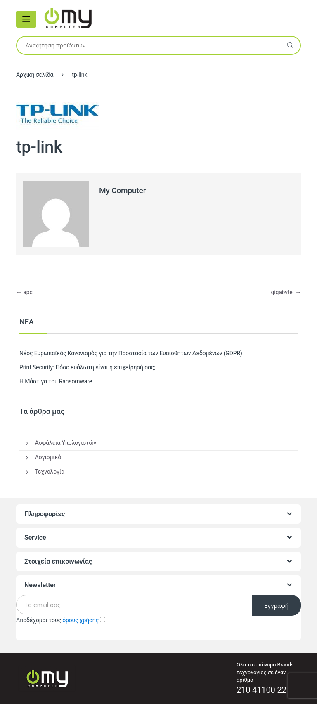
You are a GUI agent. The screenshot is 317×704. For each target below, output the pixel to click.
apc (24, 292)
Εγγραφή (276, 606)
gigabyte (286, 292)
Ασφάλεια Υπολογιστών (65, 442)
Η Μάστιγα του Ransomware (55, 381)
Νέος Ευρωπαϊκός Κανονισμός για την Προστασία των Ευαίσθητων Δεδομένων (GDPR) (130, 353)
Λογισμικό (48, 457)
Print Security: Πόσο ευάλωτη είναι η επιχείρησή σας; (87, 367)
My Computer (122, 190)
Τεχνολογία (49, 471)
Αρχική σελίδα (34, 74)
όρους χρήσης (80, 620)
